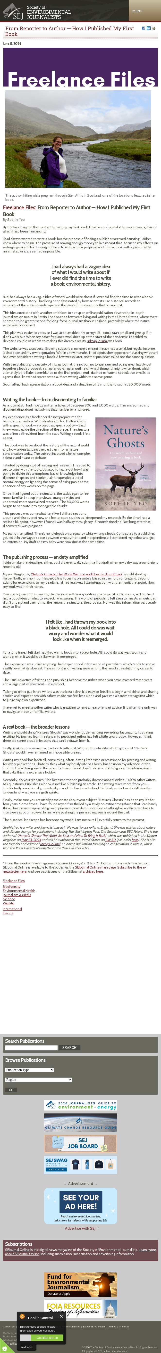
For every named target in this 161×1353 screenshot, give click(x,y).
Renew (112, 1326)
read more (26, 1346)
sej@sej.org (15, 1343)
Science (9, 899)
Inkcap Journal (97, 341)
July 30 (110, 840)
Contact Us (9, 1326)
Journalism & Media (17, 895)
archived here (93, 871)
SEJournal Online (17, 1249)
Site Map (124, 1326)
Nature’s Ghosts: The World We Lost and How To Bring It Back (77, 574)
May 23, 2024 (31, 840)
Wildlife (8, 903)
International (12, 909)
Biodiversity (11, 886)
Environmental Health (19, 891)
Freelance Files (14, 881)
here (135, 840)
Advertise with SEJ (80, 1228)
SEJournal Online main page (95, 867)
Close (61, 1316)
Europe (8, 913)
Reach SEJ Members (94, 1326)
